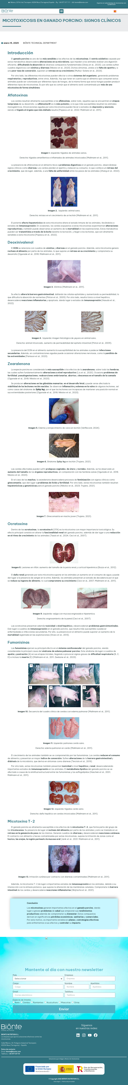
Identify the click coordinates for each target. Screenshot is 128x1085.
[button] (61, 11)
